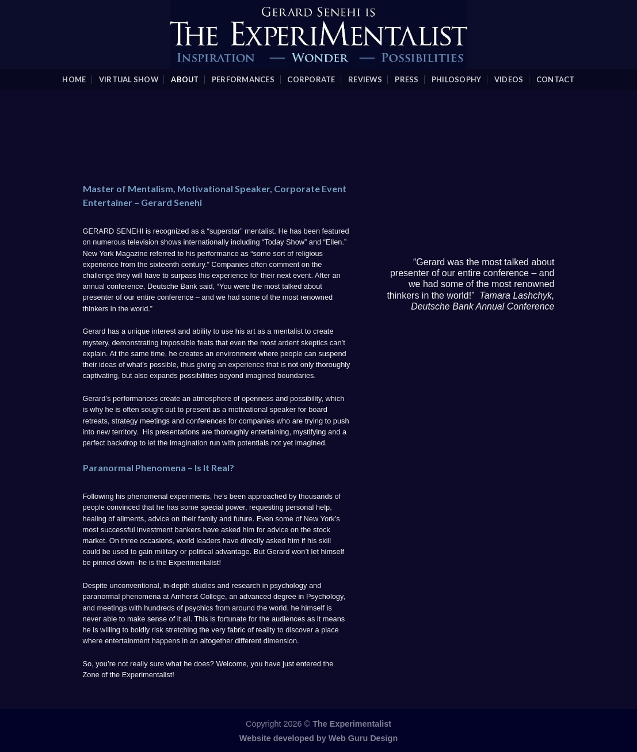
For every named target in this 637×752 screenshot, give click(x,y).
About (185, 79)
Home (74, 79)
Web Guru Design (363, 738)
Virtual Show (128, 79)
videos (509, 79)
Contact (555, 79)
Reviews (365, 79)
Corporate (311, 79)
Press (406, 79)
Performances (243, 79)
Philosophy (457, 79)
